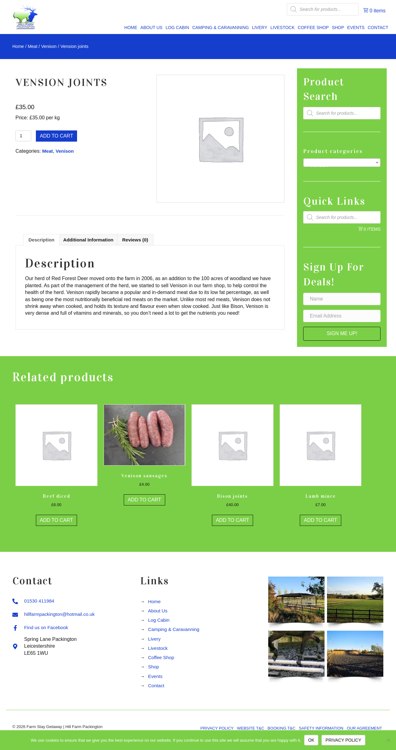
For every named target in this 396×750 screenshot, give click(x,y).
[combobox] (342, 162)
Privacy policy (343, 740)
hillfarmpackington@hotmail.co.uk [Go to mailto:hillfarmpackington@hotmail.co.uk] (61, 615)
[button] (342, 333)
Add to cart (56, 135)
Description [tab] (42, 240)
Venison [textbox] (340, 165)
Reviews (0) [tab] (139, 240)
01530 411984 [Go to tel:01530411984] (40, 602)
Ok (311, 740)
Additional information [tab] (90, 240)
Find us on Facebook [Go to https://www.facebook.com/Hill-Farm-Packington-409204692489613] (47, 628)
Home (18, 46)
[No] (388, 740)
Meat (33, 46)
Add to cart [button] (56, 521)
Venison (50, 46)
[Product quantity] (23, 135)
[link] (131, 28)
